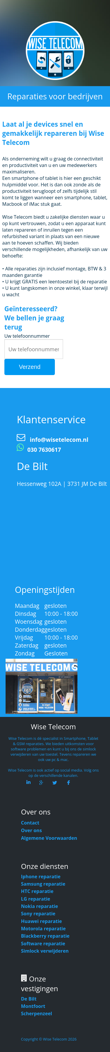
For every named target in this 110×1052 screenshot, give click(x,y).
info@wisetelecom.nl (59, 439)
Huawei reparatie (41, 921)
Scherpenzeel (36, 1013)
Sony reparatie (38, 913)
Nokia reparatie (39, 906)
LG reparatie (35, 899)
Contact (30, 822)
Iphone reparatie (41, 876)
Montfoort (33, 1006)
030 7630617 (44, 450)
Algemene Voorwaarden (49, 838)
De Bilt (29, 999)
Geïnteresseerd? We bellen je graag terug (34, 318)
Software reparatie (43, 943)
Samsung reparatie (43, 884)
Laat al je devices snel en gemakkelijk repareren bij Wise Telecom (53, 133)
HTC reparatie (37, 891)
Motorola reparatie (43, 928)
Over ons (31, 830)
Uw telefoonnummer (27, 336)
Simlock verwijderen (45, 951)
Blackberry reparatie (45, 936)
